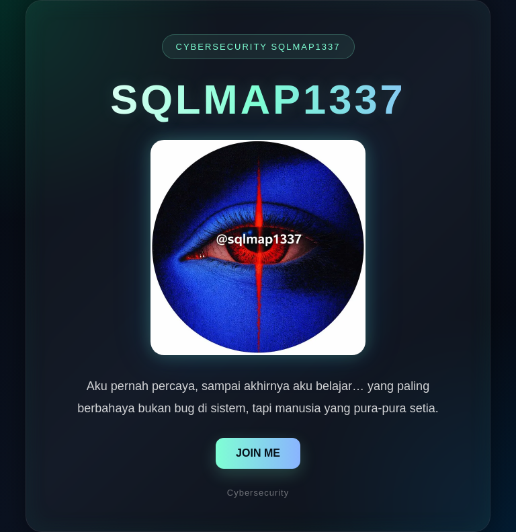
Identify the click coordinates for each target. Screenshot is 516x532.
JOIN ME (258, 453)
